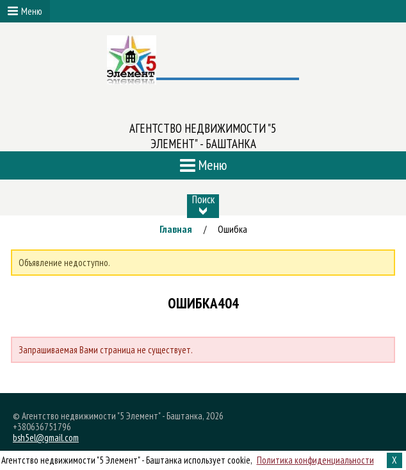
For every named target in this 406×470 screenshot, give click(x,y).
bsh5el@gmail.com (46, 438)
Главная (175, 228)
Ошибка (232, 228)
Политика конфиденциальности (315, 460)
